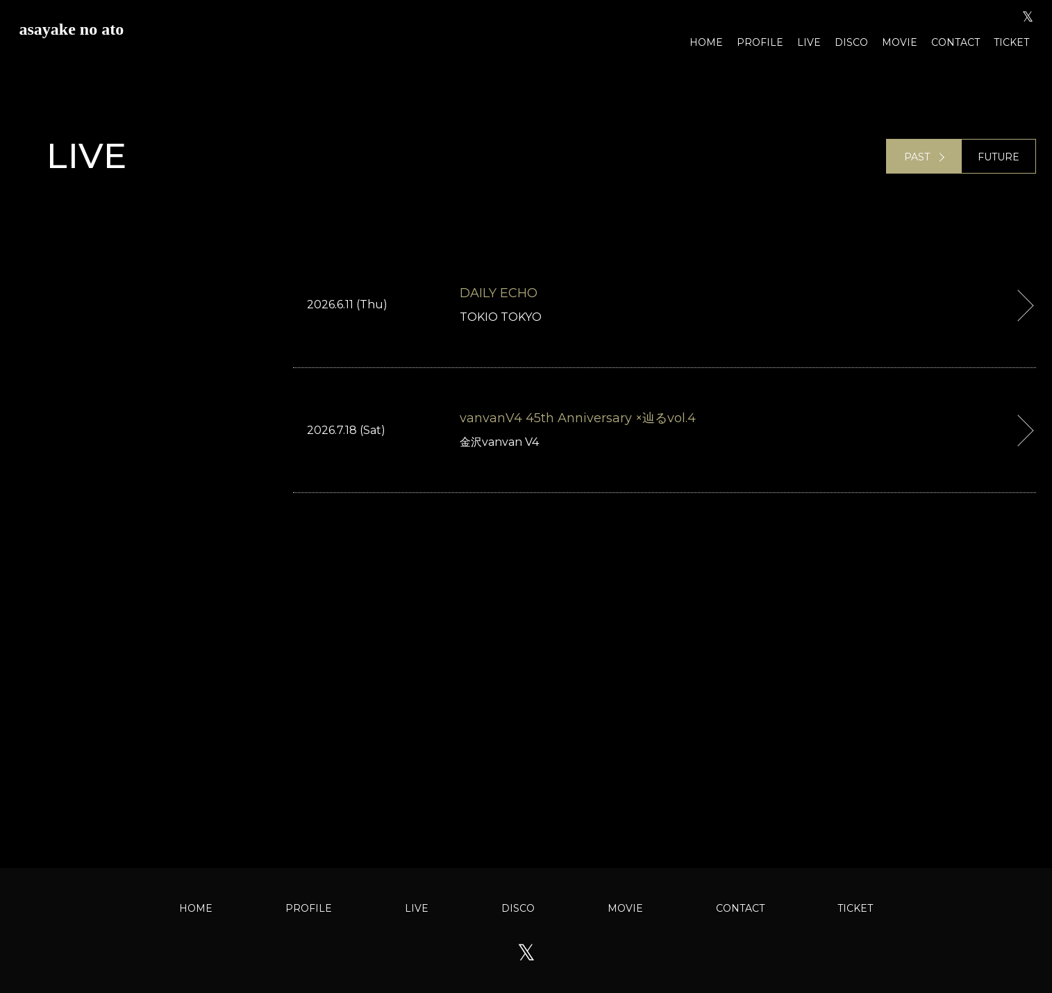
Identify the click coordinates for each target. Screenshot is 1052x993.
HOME (706, 42)
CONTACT (955, 42)
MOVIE (899, 42)
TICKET (1011, 42)
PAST (917, 157)
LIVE (809, 42)
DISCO (851, 42)
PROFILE (760, 42)
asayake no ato (71, 29)
